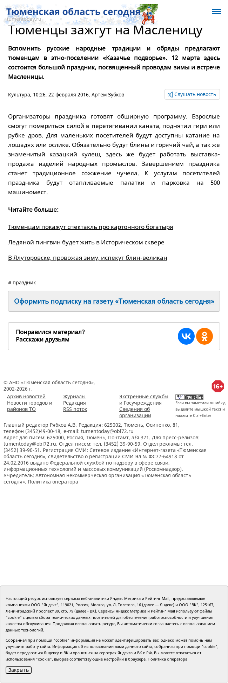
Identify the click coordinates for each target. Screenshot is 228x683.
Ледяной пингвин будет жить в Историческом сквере (86, 242)
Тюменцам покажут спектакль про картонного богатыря (90, 227)
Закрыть (18, 670)
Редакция (74, 402)
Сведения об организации (135, 412)
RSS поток (75, 409)
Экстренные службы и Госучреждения (143, 399)
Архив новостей (26, 396)
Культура (19, 94)
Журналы (74, 396)
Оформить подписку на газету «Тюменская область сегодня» (114, 301)
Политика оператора (53, 481)
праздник (24, 282)
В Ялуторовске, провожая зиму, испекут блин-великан (87, 257)
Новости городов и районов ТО (29, 405)
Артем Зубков (108, 94)
